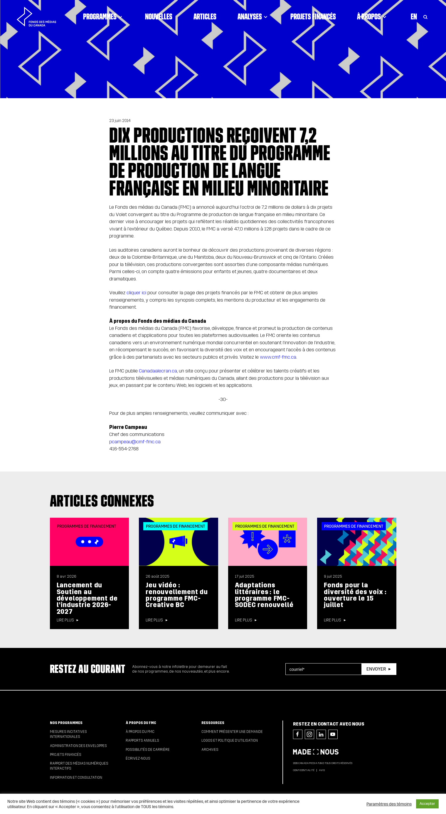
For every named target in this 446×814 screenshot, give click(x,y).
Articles (204, 16)
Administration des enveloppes (78, 746)
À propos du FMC (141, 723)
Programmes (103, 16)
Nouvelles (158, 16)
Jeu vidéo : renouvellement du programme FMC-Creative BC (177, 595)
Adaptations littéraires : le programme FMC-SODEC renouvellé (264, 595)
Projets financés (313, 16)
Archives (209, 750)
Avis (322, 770)
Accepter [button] (427, 803)
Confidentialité (303, 770)
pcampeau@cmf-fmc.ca (135, 442)
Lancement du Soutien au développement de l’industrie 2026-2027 (87, 598)
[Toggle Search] (425, 16)
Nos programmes (66, 723)
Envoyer (376, 669)
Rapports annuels (142, 740)
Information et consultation (76, 777)
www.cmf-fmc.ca (278, 357)
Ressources (212, 723)
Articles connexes (102, 501)
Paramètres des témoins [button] (389, 804)
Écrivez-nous (138, 758)
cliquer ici (136, 293)
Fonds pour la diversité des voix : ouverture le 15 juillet (355, 595)
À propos (372, 16)
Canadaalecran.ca (158, 371)
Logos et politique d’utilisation (229, 740)
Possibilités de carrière (148, 750)
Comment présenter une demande (232, 732)
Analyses (253, 16)
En (414, 16)
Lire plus (65, 620)
